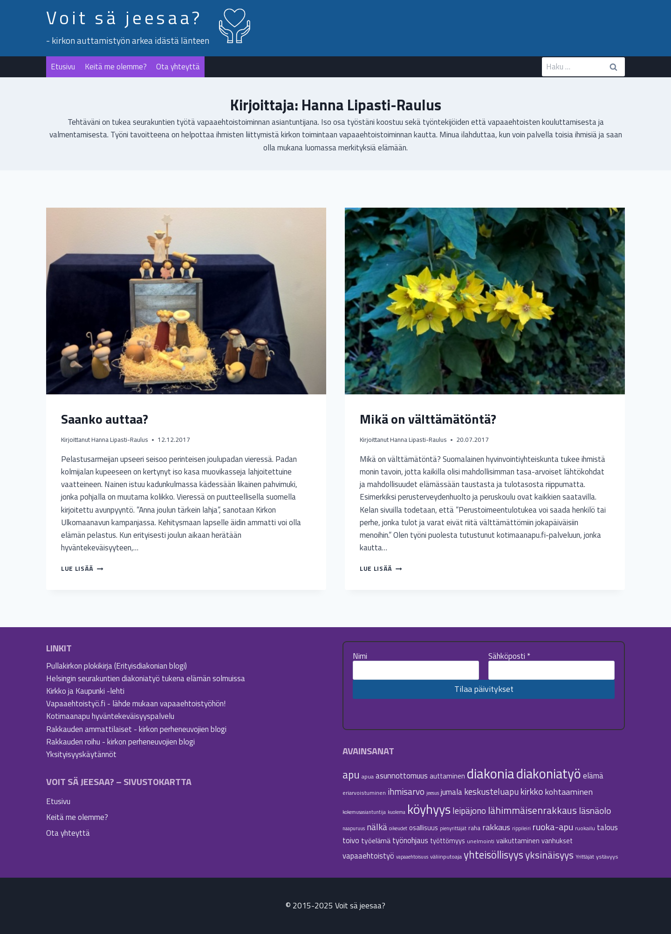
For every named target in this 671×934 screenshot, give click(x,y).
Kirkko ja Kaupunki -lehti (85, 691)
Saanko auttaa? (104, 419)
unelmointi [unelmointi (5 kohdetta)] (480, 841)
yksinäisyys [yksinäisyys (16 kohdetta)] (549, 854)
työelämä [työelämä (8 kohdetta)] (375, 840)
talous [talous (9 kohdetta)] (607, 827)
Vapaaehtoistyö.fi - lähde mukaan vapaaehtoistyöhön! (136, 703)
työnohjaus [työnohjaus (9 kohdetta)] (410, 840)
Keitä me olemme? (116, 67)
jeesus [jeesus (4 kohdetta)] (432, 793)
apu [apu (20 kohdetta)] (351, 774)
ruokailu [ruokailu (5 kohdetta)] (585, 828)
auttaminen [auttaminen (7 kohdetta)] (447, 776)
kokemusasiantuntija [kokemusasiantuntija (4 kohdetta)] (364, 812)
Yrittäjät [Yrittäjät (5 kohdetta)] (584, 856)
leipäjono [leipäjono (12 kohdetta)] (469, 810)
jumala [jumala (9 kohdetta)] (451, 792)
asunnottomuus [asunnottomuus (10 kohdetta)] (402, 775)
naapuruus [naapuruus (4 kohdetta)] (353, 828)
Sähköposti (509, 656)
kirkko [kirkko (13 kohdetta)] (531, 792)
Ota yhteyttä (178, 67)
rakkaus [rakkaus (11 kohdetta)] (496, 826)
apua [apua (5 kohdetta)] (368, 776)
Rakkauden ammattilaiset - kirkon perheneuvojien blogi (136, 729)
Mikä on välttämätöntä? (428, 419)
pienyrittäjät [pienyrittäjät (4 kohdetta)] (453, 828)
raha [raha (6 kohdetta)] (474, 827)
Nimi (360, 656)
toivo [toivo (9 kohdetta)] (350, 840)
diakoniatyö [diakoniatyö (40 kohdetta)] (548, 774)
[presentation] (186, 301)
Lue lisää (82, 568)
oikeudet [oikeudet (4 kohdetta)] (398, 828)
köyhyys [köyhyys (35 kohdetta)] (429, 809)
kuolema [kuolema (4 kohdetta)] (396, 812)
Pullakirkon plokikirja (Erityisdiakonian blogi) (116, 666)
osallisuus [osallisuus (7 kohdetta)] (423, 827)
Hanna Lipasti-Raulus (119, 439)
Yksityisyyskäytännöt (81, 754)
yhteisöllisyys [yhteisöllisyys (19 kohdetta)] (493, 855)
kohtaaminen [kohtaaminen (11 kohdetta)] (569, 791)
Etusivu (63, 67)
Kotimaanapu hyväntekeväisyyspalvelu (110, 716)
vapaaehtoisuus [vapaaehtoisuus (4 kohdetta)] (412, 856)
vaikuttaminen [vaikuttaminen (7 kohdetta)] (518, 840)
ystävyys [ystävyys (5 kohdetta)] (607, 856)
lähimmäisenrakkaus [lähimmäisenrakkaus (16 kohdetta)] (532, 810)
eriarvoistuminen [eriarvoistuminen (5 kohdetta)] (364, 792)
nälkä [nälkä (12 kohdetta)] (377, 826)
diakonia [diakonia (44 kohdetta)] (490, 773)
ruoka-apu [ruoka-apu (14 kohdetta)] (553, 826)
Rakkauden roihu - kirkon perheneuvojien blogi (120, 742)
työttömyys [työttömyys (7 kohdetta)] (447, 840)
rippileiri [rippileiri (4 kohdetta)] (521, 828)
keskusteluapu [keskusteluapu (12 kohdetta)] (491, 791)
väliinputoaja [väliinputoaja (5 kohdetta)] (446, 856)
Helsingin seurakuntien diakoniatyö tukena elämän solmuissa (145, 678)
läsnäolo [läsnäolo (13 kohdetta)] (595, 811)
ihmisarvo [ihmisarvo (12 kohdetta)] (406, 791)
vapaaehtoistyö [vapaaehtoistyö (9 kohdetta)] (368, 855)
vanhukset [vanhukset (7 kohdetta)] (557, 840)
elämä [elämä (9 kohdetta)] (593, 775)
